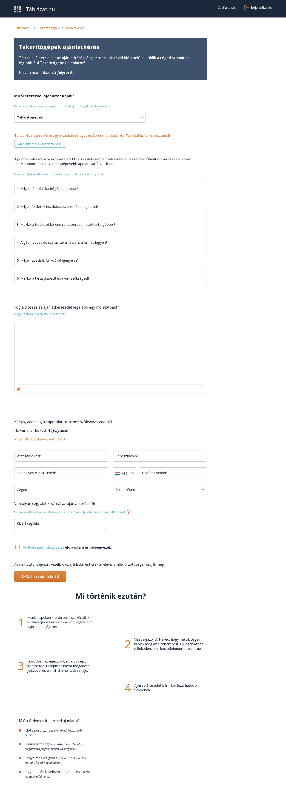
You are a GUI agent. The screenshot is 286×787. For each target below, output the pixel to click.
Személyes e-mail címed (37, 472)
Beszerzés (22, 744)
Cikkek (107, 758)
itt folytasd (62, 72)
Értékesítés (23, 751)
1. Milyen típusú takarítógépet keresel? (47, 188)
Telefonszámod (150, 472)
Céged (22, 489)
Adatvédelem (201, 751)
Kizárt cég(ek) (28, 523)
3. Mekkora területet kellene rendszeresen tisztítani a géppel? (66, 224)
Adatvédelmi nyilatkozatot (44, 547)
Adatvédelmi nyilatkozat (239, 777)
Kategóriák (22, 758)
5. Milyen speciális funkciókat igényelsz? (48, 260)
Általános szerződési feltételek (215, 744)
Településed (123, 489)
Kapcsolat (110, 751)
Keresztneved (124, 456)
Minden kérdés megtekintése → (239, 405)
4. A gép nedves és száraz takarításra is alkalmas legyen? (62, 242)
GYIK (106, 744)
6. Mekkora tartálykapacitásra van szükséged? (53, 278)
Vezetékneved (29, 456)
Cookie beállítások (205, 758)
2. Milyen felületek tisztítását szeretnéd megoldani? (57, 206)
